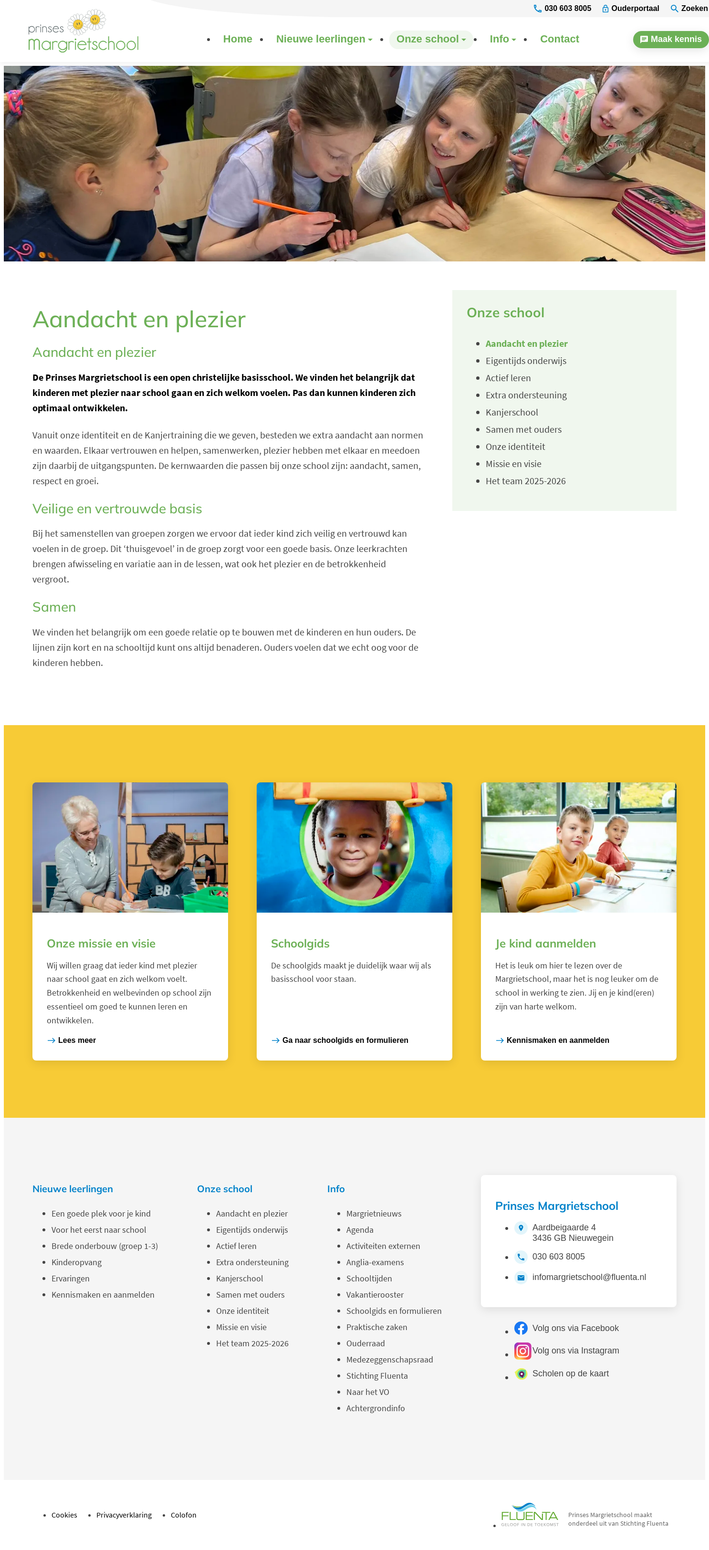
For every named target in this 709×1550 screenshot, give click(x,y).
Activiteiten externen (383, 1245)
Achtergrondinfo (375, 1408)
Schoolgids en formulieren (394, 1310)
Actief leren (236, 1245)
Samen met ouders (250, 1294)
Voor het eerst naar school (99, 1229)
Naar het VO (367, 1391)
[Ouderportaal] (631, 9)
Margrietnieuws (374, 1213)
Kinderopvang (77, 1262)
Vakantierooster (375, 1294)
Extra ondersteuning (252, 1262)
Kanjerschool (239, 1278)
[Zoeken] (689, 9)
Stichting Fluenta (377, 1375)
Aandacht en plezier (252, 1213)
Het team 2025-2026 (252, 1343)
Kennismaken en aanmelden (103, 1294)
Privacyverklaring (124, 1514)
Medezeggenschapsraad (389, 1359)
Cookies (64, 1514)
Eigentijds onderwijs (252, 1229)
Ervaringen (71, 1278)
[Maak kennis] (671, 39)
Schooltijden (369, 1278)
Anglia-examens (375, 1262)
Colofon (184, 1514)
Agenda (360, 1229)
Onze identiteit (242, 1310)
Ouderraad (365, 1343)
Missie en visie (241, 1326)
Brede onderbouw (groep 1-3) (105, 1245)
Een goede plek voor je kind (101, 1213)
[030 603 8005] (562, 9)
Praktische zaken (376, 1326)
